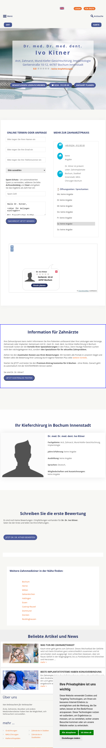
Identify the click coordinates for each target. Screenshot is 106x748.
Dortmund (26, 611)
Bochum (26, 582)
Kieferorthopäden (13, 739)
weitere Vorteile (80, 358)
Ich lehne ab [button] (86, 732)
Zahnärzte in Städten (40, 731)
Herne (25, 586)
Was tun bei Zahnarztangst (57, 645)
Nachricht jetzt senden (21, 224)
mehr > (43, 662)
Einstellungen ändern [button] (71, 738)
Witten (25, 590)
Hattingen (26, 599)
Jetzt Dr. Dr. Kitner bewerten (20, 538)
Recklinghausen (29, 619)
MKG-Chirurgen (12, 735)
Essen (24, 603)
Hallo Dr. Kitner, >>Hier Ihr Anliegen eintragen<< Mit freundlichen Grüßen (26, 210)
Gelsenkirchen (28, 594)
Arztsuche (98, 16)
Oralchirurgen (11, 731)
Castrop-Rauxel (29, 607)
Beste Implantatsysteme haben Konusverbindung (71, 672)
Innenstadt (70, 177)
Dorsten (25, 615)
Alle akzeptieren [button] (69, 732)
